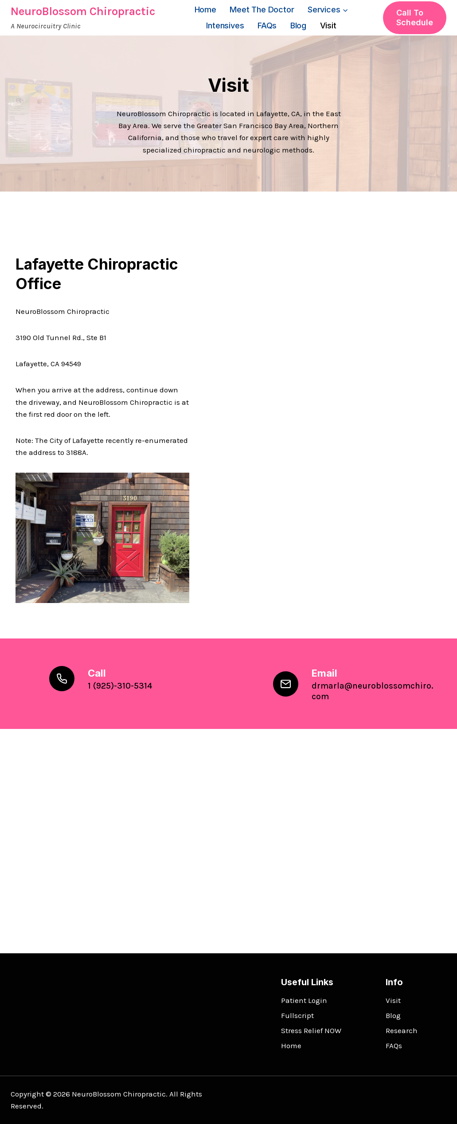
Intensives (225, 25)
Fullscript (297, 1015)
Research (402, 1030)
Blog (298, 25)
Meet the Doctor (262, 9)
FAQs (267, 25)
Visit (328, 25)
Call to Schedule (414, 17)
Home (205, 9)
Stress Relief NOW (311, 1030)
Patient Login (304, 1000)
